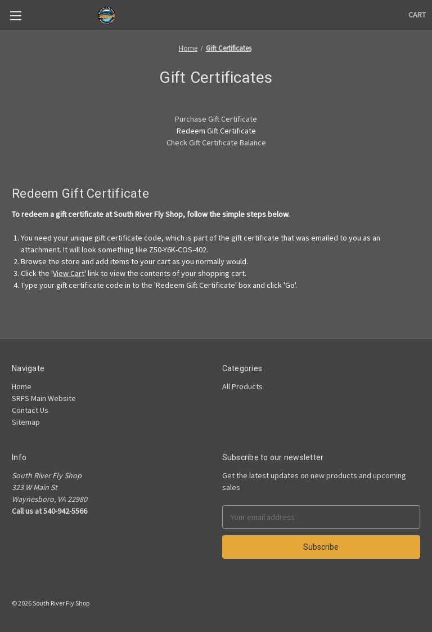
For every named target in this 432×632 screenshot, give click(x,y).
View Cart (68, 273)
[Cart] (417, 15)
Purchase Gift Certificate (216, 119)
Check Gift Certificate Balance (216, 142)
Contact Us (30, 410)
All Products (242, 386)
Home (22, 386)
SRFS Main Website (44, 398)
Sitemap (26, 422)
